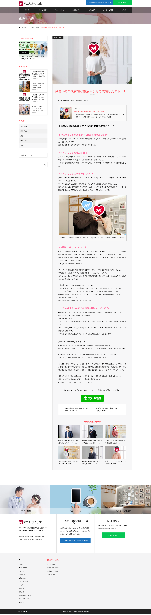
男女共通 (24, 53)
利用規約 (21, 603)
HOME (27, 10)
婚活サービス (53, 561)
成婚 (22, 146)
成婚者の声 (75, 10)
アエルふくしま (59, 10)
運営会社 (21, 592)
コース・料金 (51, 565)
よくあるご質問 (108, 10)
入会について (51, 575)
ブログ (124, 10)
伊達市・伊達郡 (58, 38)
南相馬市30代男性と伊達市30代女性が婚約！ (90, 112)
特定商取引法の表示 (25, 596)
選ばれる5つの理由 (53, 568)
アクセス (21, 572)
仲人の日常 (24, 127)
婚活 (22, 136)
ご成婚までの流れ (52, 572)
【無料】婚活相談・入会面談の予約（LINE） (75, 542)
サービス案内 (43, 10)
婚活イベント (25, 141)
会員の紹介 (91, 10)
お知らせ (21, 589)
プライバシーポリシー (25, 599)
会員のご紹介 (23, 578)
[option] (33, 51)
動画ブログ (24, 131)
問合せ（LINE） (113, 536)
